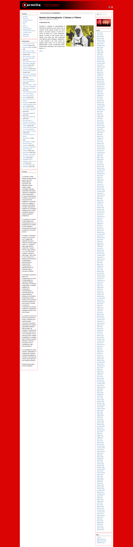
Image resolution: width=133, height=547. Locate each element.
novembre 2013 (101, 298)
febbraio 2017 (100, 228)
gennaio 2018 (100, 209)
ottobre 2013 (100, 300)
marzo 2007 (100, 440)
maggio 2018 (100, 202)
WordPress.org (100, 542)
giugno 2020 (100, 157)
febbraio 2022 (100, 122)
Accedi (98, 537)
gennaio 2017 (100, 230)
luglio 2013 (99, 305)
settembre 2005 (101, 472)
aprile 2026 (100, 33)
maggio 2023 (100, 95)
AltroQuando (26, 36)
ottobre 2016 (100, 236)
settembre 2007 (101, 430)
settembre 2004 (101, 494)
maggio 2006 (100, 458)
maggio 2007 (100, 437)
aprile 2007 (100, 439)
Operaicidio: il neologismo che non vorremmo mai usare (29, 156)
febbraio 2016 (100, 250)
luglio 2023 (99, 91)
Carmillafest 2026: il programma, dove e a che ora (29, 161)
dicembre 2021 (100, 125)
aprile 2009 (100, 396)
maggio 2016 (100, 244)
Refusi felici (25, 152)
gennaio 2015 (100, 273)
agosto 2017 (100, 218)
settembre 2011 (101, 344)
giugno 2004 (100, 499)
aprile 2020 (100, 161)
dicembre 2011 (100, 339)
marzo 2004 (100, 504)
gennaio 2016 (100, 252)
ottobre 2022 (100, 107)
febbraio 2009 (100, 399)
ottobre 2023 (100, 86)
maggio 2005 (100, 479)
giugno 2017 (100, 221)
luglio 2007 (99, 433)
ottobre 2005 (100, 471)
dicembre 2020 (100, 147)
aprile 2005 (100, 481)
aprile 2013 (100, 310)
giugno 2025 (100, 50)
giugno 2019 (100, 179)
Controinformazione (28, 20)
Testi (24, 23)
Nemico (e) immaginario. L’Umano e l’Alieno (60, 17)
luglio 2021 (99, 134)
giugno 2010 (100, 371)
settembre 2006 (101, 451)
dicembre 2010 (100, 360)
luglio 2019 (99, 177)
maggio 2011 (100, 351)
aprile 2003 (100, 524)
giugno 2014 (100, 285)
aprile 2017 (100, 225)
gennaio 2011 (100, 358)
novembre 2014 (101, 277)
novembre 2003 (101, 511)
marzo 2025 (100, 56)
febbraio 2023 (100, 100)
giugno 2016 (100, 243)
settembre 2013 (101, 301)
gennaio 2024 (100, 81)
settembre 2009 (101, 387)
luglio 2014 (99, 284)
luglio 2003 (99, 519)
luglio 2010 (99, 369)
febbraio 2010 (100, 378)
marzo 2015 (100, 269)
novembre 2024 (101, 63)
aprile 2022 (100, 118)
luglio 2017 (99, 220)
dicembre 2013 (100, 296)
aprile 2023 (100, 97)
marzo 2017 (100, 227)
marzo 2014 (100, 291)
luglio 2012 (99, 326)
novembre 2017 (101, 212)
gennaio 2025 (100, 59)
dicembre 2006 (100, 446)
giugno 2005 (100, 478)
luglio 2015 (99, 262)
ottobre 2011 (100, 342)
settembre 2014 (101, 280)
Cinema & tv (55, 19)
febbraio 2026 (100, 36)
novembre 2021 (101, 127)
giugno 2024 (100, 72)
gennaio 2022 (100, 123)
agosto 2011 (100, 346)
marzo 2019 (100, 184)
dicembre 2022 (100, 104)
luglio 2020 (99, 155)
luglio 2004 (99, 497)
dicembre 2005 (100, 467)
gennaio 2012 (100, 337)
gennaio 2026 (100, 38)
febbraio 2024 (100, 79)
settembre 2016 (101, 237)
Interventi (25, 16)
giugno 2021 (100, 136)
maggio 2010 (100, 373)
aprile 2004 (100, 503)
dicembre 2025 (100, 40)
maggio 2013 (100, 309)
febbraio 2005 (100, 485)
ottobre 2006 (100, 449)
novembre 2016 (101, 234)
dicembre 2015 (100, 253)
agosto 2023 (100, 90)
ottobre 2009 (100, 385)
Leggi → (41, 51)
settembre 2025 (101, 45)
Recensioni (25, 18)
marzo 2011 (100, 355)
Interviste (25, 21)
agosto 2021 (100, 132)
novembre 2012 (101, 319)
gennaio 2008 (100, 422)
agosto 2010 (100, 367)
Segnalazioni (26, 34)
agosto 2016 (100, 239)
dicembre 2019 (100, 168)
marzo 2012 (100, 333)
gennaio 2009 (100, 401)
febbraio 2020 (100, 164)
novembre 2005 (101, 469)
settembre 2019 (101, 173)
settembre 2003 (101, 515)
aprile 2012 (100, 332)
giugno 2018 (100, 200)
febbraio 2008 (100, 421)
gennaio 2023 (100, 102)
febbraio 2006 (100, 463)
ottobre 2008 (100, 406)
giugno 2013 (100, 307)
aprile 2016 (100, 246)
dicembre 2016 (100, 232)
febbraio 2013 (100, 314)
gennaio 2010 (100, 380)
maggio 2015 (100, 266)
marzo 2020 (100, 163)
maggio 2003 (100, 522)
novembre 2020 (101, 148)
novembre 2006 (101, 447)
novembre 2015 (101, 255)
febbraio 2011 (100, 357)
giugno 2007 (100, 435)
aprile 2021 (100, 139)
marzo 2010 (100, 376)
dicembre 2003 (100, 510)
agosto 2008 (100, 410)
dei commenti (101, 541)
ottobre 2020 (100, 150)
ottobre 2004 (100, 492)
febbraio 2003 (100, 528)
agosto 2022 (100, 111)
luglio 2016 (99, 241)
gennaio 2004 (100, 508)
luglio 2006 (99, 455)
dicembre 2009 (100, 382)
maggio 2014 (100, 287)
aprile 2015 (100, 268)
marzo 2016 (100, 248)
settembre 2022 (101, 109)
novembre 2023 (101, 84)
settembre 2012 (101, 323)
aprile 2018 (100, 204)
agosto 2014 (100, 282)
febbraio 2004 (100, 506)
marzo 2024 (100, 77)
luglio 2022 (99, 113)
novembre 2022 (101, 106)
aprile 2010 (100, 374)
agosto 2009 (100, 389)
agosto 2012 (100, 325)
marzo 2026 (100, 34)
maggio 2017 (100, 223)
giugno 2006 (100, 456)
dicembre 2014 (100, 275)
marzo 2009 (100, 398)
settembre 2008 (101, 408)
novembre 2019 (101, 170)
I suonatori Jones (27, 32)
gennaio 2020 (100, 166)
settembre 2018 (101, 195)
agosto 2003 (100, 517)
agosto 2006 (100, 453)
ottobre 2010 (100, 364)
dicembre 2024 (100, 61)
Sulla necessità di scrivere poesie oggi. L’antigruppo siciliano (29, 63)
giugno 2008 (100, 414)
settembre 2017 (101, 216)
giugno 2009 (100, 392)
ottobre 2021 (100, 129)
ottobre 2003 (100, 513)
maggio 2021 (100, 138)
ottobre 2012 (100, 321)
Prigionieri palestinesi (28, 116)
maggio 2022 (100, 116)
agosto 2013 (100, 303)
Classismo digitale (27, 47)
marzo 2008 (100, 419)
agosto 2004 (100, 495)
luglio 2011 (99, 348)
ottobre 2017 (100, 214)
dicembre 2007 (100, 424)
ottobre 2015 (100, 257)
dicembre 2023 (100, 82)
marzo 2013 (100, 312)
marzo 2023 (100, 99)
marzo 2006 (100, 462)
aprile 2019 (100, 182)
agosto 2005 (100, 474)
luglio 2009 (99, 390)
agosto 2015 (100, 261)
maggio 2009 (100, 394)
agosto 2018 (100, 196)
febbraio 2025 (100, 58)
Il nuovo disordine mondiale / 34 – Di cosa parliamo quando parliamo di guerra (29, 129)
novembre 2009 (101, 383)
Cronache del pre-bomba (29, 30)
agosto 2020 (100, 154)
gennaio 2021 (100, 145)
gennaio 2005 (100, 487)
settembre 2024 (101, 66)
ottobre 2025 (100, 43)
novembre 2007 (101, 426)
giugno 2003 (100, 520)
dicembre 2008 (100, 403)
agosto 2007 (100, 431)
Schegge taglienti (27, 29)
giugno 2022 (100, 115)
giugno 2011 (100, 350)
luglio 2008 (99, 412)
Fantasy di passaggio (28, 113)
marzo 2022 (100, 120)
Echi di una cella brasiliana (29, 70)
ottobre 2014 (100, 278)
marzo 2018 (100, 205)
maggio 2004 (100, 501)
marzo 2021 (100, 141)
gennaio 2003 (100, 529)
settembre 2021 (101, 131)
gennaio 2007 (100, 444)
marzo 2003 (100, 526)
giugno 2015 (100, 264)
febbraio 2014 (100, 293)
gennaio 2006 (100, 465)
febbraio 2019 (100, 186)
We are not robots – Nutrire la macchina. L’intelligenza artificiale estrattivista (29, 86)
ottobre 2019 (100, 172)
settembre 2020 (101, 152)
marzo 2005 (100, 483)
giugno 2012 (100, 328)
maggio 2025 (100, 52)
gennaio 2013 (100, 316)
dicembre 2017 (100, 211)
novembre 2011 (101, 341)
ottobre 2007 (100, 428)
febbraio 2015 (100, 271)
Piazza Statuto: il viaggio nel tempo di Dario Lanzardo (29, 143)
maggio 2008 (100, 415)
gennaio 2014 (100, 294)
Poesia (24, 25)
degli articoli (101, 539)
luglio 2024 (99, 70)
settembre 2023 (101, 88)
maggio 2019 (100, 180)
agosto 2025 (100, 47)
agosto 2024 (100, 68)
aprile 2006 (100, 460)
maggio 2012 (100, 330)
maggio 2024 (100, 74)
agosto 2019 (100, 175)
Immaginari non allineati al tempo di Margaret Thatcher (29, 148)
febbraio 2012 (100, 335)
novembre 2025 (101, 42)
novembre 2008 (101, 405)
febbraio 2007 (100, 442)
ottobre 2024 (100, 65)
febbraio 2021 (100, 143)
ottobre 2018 (100, 193)
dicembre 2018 (100, 189)
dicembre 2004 (100, 488)
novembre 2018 (101, 191)
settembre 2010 (101, 366)
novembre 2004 (101, 490)
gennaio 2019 (100, 188)
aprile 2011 (100, 353)
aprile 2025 (100, 54)
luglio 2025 (99, 49)
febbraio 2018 (100, 207)
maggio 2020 (100, 159)
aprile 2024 (100, 75)
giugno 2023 (100, 93)
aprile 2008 (100, 417)
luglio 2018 (99, 198)
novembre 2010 (101, 362)
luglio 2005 (99, 476)
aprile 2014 (100, 289)
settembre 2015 (101, 259)
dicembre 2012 (100, 317)
